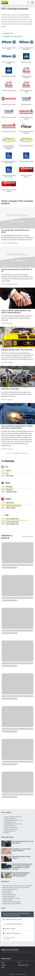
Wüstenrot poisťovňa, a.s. (11, 829)
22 (19, 453)
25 (25, 453)
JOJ (6, 467)
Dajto (6, 515)
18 (12, 453)
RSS (19, 962)
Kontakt (3, 965)
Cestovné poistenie (7, 893)
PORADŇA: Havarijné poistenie (12, 36)
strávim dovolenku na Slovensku (14, 924)
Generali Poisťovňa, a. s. (11, 818)
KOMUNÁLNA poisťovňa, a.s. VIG (13, 824)
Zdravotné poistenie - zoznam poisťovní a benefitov (15, 887)
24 (23, 453)
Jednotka (8, 499)
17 (10, 453)
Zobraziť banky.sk (28, 537)
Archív (3, 962)
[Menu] (32, 2)
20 (15, 453)
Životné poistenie (6, 891)
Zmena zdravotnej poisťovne (9, 889)
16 (8, 453)
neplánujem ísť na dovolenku (13, 933)
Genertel (7, 833)
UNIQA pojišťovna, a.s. (10, 831)
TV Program (7, 461)
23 (21, 453)
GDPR (2, 967)
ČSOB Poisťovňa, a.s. (10, 825)
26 (26, 453)
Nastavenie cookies (23, 965)
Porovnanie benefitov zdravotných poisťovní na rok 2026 (17, 885)
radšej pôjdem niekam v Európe (14, 919)
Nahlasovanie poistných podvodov (11, 902)
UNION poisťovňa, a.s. (10, 822)
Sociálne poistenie (7, 900)
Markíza (7, 483)
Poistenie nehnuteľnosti (8, 896)
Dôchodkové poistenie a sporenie (11, 898)
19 (14, 453)
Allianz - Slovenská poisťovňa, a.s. (13, 816)
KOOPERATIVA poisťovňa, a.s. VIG (13, 820)
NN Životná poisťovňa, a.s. (11, 827)
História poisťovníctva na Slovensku (11, 903)
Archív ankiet (6, 939)
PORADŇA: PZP (8, 33)
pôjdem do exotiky (10, 928)
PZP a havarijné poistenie (9, 894)
